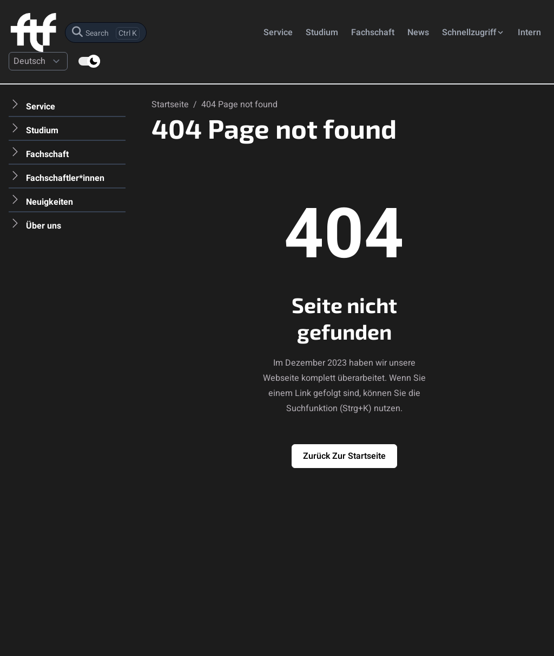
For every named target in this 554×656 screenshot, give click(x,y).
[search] (106, 32)
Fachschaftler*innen (65, 178)
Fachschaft (372, 32)
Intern (529, 32)
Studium (322, 32)
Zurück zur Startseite (344, 456)
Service (278, 32)
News (418, 32)
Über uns (43, 225)
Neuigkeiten (49, 202)
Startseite (171, 104)
